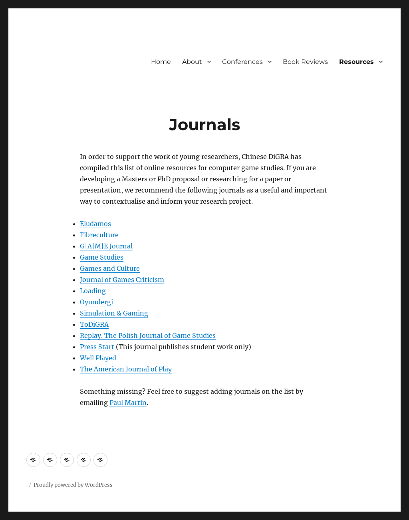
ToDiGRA (94, 324)
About (192, 61)
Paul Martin (128, 403)
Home (161, 61)
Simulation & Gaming (114, 313)
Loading (93, 291)
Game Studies (101, 257)
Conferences (242, 61)
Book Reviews (305, 61)
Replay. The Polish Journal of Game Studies (148, 335)
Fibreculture (99, 235)
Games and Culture (110, 268)
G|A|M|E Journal (106, 246)
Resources (356, 61)
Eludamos (95, 224)
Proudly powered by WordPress (73, 485)
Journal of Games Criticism (122, 280)
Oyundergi (96, 302)
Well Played (98, 358)
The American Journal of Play (126, 369)
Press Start (97, 347)
